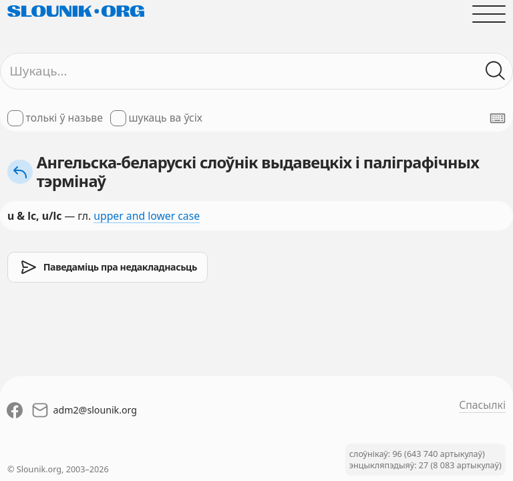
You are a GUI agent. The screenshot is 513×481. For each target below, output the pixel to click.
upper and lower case (147, 215)
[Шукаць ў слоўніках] (495, 70)
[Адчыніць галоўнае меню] (489, 14)
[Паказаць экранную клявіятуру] (498, 118)
